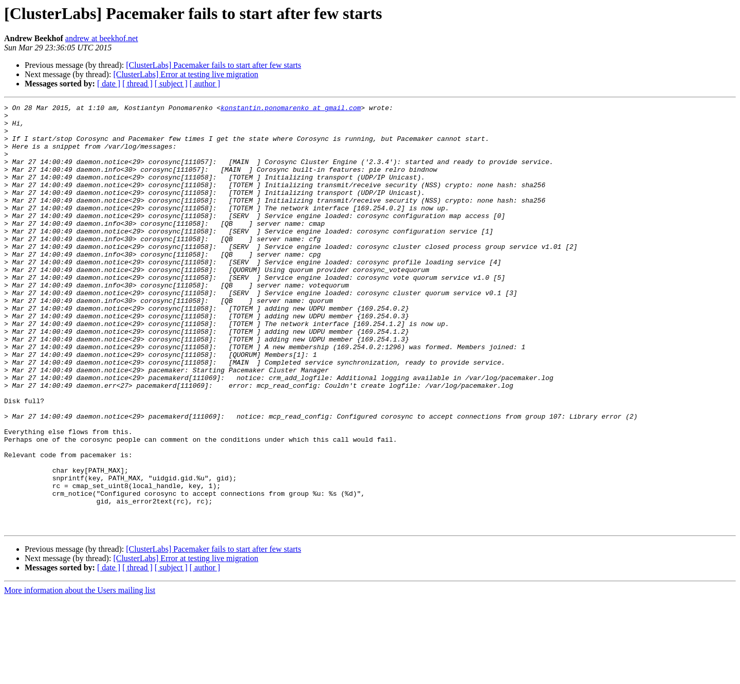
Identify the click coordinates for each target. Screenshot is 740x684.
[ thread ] (137, 83)
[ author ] (205, 83)
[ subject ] (171, 83)
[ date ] (108, 83)
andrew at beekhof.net (101, 38)
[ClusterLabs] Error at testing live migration (185, 74)
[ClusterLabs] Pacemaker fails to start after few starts (213, 65)
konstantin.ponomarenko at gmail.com (290, 109)
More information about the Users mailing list (79, 675)
